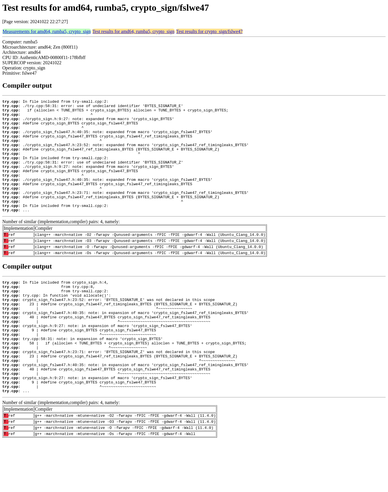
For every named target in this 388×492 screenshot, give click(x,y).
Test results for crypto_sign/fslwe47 (209, 31)
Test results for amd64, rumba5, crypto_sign (133, 31)
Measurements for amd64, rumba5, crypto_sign (47, 31)
